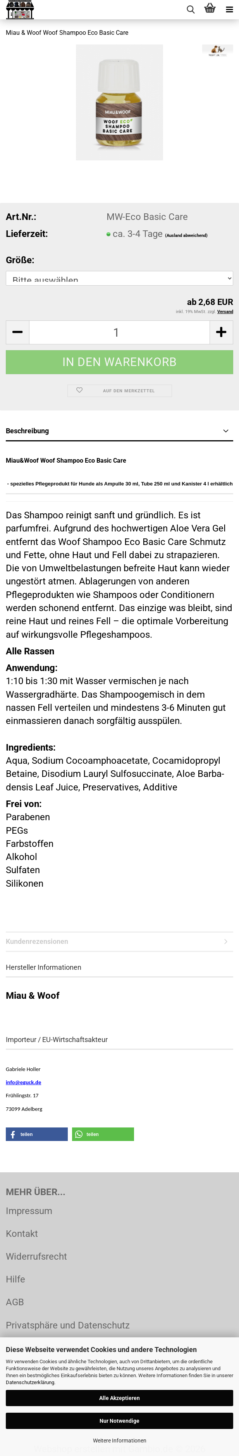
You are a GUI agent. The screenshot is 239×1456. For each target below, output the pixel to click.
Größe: (20, 260)
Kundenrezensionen (37, 941)
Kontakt (22, 1233)
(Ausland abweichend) (186, 235)
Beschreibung (27, 431)
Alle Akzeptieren (119, 1398)
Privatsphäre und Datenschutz (68, 1325)
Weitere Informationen (119, 1440)
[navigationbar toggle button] (229, 9)
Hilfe (15, 1279)
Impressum (29, 1211)
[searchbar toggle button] (190, 9)
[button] (17, 332)
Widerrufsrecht (36, 1256)
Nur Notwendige (119, 1421)
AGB (15, 1302)
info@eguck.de (23, 1082)
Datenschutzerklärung (30, 1382)
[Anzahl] (119, 332)
